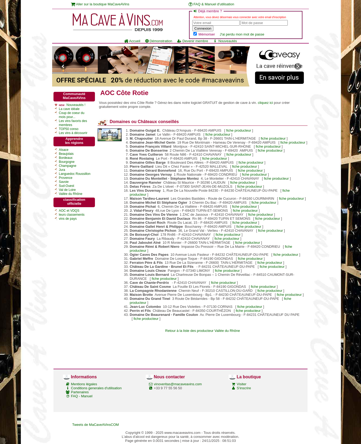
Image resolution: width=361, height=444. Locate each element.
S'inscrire (244, 388)
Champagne (67, 166)
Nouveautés (225, 41)
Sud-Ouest (66, 186)
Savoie (64, 182)
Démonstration (158, 41)
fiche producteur (238, 130)
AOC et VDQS (69, 211)
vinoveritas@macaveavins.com (178, 384)
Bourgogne (67, 162)
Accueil (132, 41)
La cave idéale (69, 109)
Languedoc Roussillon (74, 174)
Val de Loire (67, 190)
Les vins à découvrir (73, 133)
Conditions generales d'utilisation (96, 388)
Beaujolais (66, 154)
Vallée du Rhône (70, 194)
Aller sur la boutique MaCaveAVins (100, 4)
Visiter (241, 384)
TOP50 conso (68, 129)
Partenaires (80, 392)
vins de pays (68, 219)
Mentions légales (84, 384)
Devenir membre (192, 41)
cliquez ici (265, 103)
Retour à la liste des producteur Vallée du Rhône (202, 331)
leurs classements (72, 215)
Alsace (63, 150)
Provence (65, 178)
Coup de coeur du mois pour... (71, 115)
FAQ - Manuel (81, 396)
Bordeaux (65, 158)
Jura (62, 170)
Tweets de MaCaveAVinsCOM (95, 425)
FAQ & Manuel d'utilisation (211, 4)
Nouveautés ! (76, 105)
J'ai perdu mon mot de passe (242, 34)
